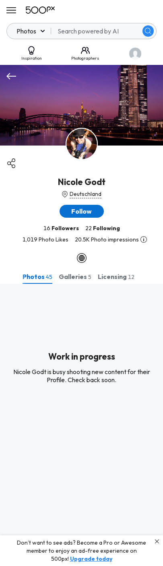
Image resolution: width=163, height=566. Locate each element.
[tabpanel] (81, 425)
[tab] (37, 276)
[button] (82, 211)
